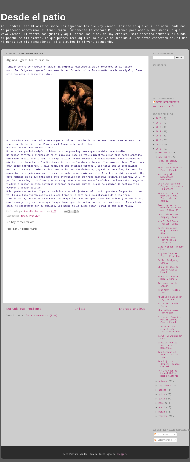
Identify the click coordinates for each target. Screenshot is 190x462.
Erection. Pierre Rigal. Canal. (168, 277)
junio (162, 398)
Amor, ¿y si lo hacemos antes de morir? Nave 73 (169, 208)
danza (23, 215)
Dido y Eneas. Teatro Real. (171, 248)
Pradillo (34, 215)
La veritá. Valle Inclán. (168, 305)
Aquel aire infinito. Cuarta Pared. (171, 169)
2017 (159, 131)
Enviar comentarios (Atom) (41, 315)
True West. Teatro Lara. (169, 291)
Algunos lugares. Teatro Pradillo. (169, 254)
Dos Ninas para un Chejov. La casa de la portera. (170, 186)
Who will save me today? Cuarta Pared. (168, 270)
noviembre (164, 157)
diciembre (164, 152)
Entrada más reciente (23, 309)
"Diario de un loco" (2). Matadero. (170, 298)
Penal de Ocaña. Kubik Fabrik (167, 162)
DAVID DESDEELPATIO (167, 102)
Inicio (80, 309)
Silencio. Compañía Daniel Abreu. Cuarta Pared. (169, 320)
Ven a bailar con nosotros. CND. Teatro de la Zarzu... (168, 197)
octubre (163, 381)
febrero (163, 416)
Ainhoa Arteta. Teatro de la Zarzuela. (167, 240)
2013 (159, 148)
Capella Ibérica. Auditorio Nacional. (168, 345)
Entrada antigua (132, 309)
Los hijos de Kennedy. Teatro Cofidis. (169, 364)
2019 (159, 122)
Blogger (121, 454)
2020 (159, 118)
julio (162, 394)
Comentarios (163, 439)
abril (162, 407)
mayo (161, 403)
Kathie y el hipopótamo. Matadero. (166, 177)
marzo (162, 411)
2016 (159, 135)
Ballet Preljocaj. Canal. (169, 261)
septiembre (165, 385)
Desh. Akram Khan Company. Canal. (169, 215)
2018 (159, 127)
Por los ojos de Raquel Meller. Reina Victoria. (169, 373)
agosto (162, 389)
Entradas (161, 434)
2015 (159, 140)
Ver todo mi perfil (164, 106)
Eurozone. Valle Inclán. (167, 284)
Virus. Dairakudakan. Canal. (171, 337)
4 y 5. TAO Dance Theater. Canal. (169, 222)
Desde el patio (33, 17)
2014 (159, 144)
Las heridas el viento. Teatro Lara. (168, 355)
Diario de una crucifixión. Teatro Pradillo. (169, 329)
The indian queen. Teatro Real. (169, 311)
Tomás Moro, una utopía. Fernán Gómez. (168, 231)
